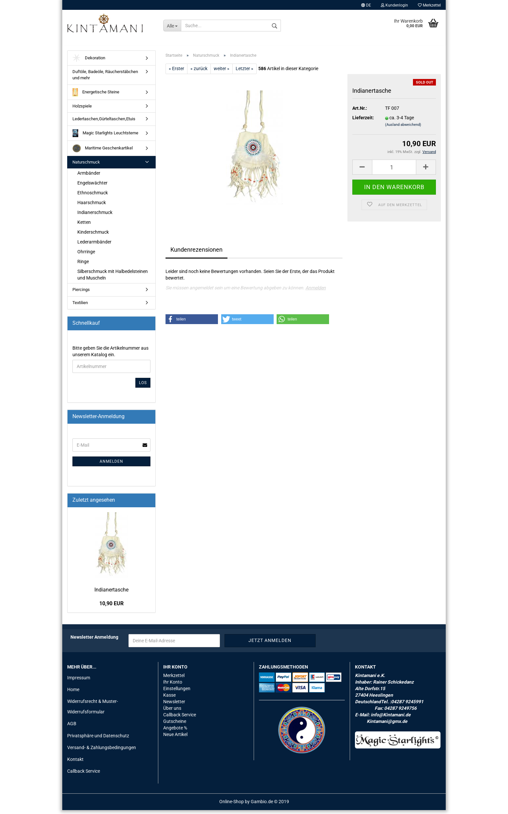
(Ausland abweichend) (403, 128)
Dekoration (88, 62)
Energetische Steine (95, 96)
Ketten (84, 225)
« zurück (198, 72)
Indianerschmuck (94, 216)
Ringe (83, 265)
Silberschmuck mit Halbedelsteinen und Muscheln (112, 278)
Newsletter (174, 705)
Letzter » (244, 72)
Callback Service (83, 774)
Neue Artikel (175, 738)
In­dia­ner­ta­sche (111, 593)
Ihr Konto (172, 685)
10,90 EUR (111, 607)
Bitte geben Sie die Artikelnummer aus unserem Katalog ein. (110, 355)
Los (143, 386)
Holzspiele (82, 109)
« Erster (176, 72)
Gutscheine (174, 724)
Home (73, 693)
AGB (71, 727)
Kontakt (75, 763)
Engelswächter (92, 186)
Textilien (80, 306)
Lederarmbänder (94, 245)
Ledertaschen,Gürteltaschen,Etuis (103, 122)
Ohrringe (86, 255)
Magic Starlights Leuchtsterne (105, 137)
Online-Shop (231, 805)
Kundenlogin (394, 5)
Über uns (172, 711)
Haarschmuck (91, 206)
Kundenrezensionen (196, 253)
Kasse (169, 698)
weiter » (221, 72)
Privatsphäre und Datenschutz (98, 739)
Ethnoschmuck (92, 196)
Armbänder (88, 177)
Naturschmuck (86, 165)
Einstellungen (176, 692)
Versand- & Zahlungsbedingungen (101, 751)
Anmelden (315, 291)
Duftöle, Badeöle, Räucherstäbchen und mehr (105, 78)
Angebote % (175, 731)
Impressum (78, 681)
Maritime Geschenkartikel (102, 152)
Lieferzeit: (363, 121)
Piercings (81, 293)
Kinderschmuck (93, 235)
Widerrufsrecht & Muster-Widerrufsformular (92, 710)
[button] (192, 323)
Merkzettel (429, 5)
